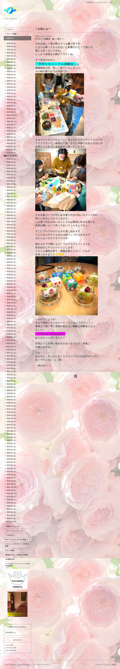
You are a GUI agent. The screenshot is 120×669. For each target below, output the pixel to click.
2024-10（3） (12, 99)
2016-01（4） (12, 409)
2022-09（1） (12, 171)
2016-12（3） (12, 374)
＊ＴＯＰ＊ (9, 29)
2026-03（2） (12, 46)
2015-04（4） (12, 434)
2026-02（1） (12, 49)
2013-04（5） (12, 505)
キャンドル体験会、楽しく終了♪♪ (49, 39)
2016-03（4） (12, 402)
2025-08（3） (12, 68)
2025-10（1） (12, 62)
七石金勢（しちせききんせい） (20, 664)
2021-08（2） (12, 205)
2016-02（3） (12, 405)
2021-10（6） (12, 199)
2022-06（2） (12, 180)
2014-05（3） (12, 468)
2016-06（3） (12, 393)
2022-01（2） (12, 190)
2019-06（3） (12, 284)
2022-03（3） (12, 187)
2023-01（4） (12, 159)
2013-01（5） (12, 515)
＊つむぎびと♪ (10, 535)
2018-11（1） (12, 305)
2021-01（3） (12, 227)
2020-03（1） (12, 255)
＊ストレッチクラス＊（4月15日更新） (17, 545)
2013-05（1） (12, 502)
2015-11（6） (12, 415)
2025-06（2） (12, 74)
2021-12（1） (12, 193)
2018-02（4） (12, 334)
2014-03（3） (12, 474)
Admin (113, 664)
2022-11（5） (12, 165)
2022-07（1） (12, 177)
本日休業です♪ (10, 632)
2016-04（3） (12, 399)
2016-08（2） (12, 387)
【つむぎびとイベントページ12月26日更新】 (17, 565)
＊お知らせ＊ (10, 38)
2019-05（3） (12, 287)
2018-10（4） (12, 309)
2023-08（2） (12, 137)
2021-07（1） (12, 209)
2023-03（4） (12, 152)
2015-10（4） (12, 418)
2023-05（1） (12, 146)
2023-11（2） (12, 127)
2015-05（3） (12, 430)
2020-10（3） (12, 237)
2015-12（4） (12, 412)
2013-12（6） (12, 484)
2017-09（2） (12, 349)
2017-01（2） (12, 371)
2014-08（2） (12, 459)
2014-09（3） (12, 455)
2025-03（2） (12, 84)
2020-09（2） (12, 240)
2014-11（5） (12, 449)
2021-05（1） (12, 215)
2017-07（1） (12, 352)
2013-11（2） (12, 487)
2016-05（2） (12, 396)
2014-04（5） (12, 471)
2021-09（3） (12, 202)
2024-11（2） (12, 96)
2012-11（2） (12, 521)
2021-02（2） (12, 224)
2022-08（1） (12, 174)
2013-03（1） (12, 509)
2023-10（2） (12, 130)
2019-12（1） (12, 265)
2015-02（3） (12, 440)
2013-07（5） (12, 499)
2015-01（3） (12, 443)
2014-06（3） (12, 465)
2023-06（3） (12, 143)
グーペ (107, 664)
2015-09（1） (12, 421)
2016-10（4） (12, 380)
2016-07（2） (12, 390)
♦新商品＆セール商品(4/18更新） (17, 555)
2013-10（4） (12, 490)
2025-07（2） (12, 71)
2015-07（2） (12, 424)
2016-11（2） (12, 377)
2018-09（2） (12, 312)
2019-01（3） (12, 299)
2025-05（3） (12, 77)
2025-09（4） (12, 65)
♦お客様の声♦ (10, 559)
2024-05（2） (12, 112)
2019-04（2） (12, 290)
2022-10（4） (12, 168)
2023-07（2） (12, 140)
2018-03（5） (12, 330)
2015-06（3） (12, 427)
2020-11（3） (12, 234)
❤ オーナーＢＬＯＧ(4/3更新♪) (16, 539)
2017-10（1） (12, 346)
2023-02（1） (12, 155)
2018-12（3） (12, 302)
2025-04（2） (12, 80)
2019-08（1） (12, 277)
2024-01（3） (12, 121)
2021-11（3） (12, 196)
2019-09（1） (12, 274)
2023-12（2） (12, 124)
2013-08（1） (12, 496)
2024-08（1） (12, 105)
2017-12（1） (12, 340)
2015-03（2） (12, 437)
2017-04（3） (12, 362)
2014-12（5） (12, 446)
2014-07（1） (12, 462)
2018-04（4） (12, 327)
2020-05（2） (12, 249)
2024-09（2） (12, 102)
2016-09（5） (12, 384)
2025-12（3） (12, 55)
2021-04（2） (12, 218)
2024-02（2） (12, 118)
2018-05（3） (12, 324)
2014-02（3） (12, 477)
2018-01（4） (12, 337)
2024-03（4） (12, 115)
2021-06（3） (12, 212)
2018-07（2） (12, 318)
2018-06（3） (12, 321)
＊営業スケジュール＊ (13, 526)
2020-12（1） (12, 230)
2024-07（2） (12, 109)
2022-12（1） (12, 162)
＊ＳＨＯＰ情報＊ (11, 34)
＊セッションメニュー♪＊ (14, 531)
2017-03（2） (12, 365)
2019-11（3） (12, 268)
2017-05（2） (12, 359)
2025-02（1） (12, 87)
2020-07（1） (12, 243)
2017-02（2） (12, 368)
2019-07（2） (12, 280)
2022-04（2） (12, 184)
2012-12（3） (12, 518)
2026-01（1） (12, 52)
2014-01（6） (12, 480)
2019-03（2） (12, 293)
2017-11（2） (12, 343)
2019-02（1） (12, 296)
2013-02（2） (12, 512)
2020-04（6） (12, 252)
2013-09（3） (12, 493)
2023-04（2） (12, 149)
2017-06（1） (12, 355)
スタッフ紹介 (10, 550)
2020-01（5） (12, 262)
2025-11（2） (12, 59)
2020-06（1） (12, 246)
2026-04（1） (12, 43)
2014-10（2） (12, 452)
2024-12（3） (12, 93)
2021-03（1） (12, 221)
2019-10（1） (12, 271)
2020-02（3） (12, 259)
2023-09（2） (12, 134)
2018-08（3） (12, 315)
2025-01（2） (12, 90)
